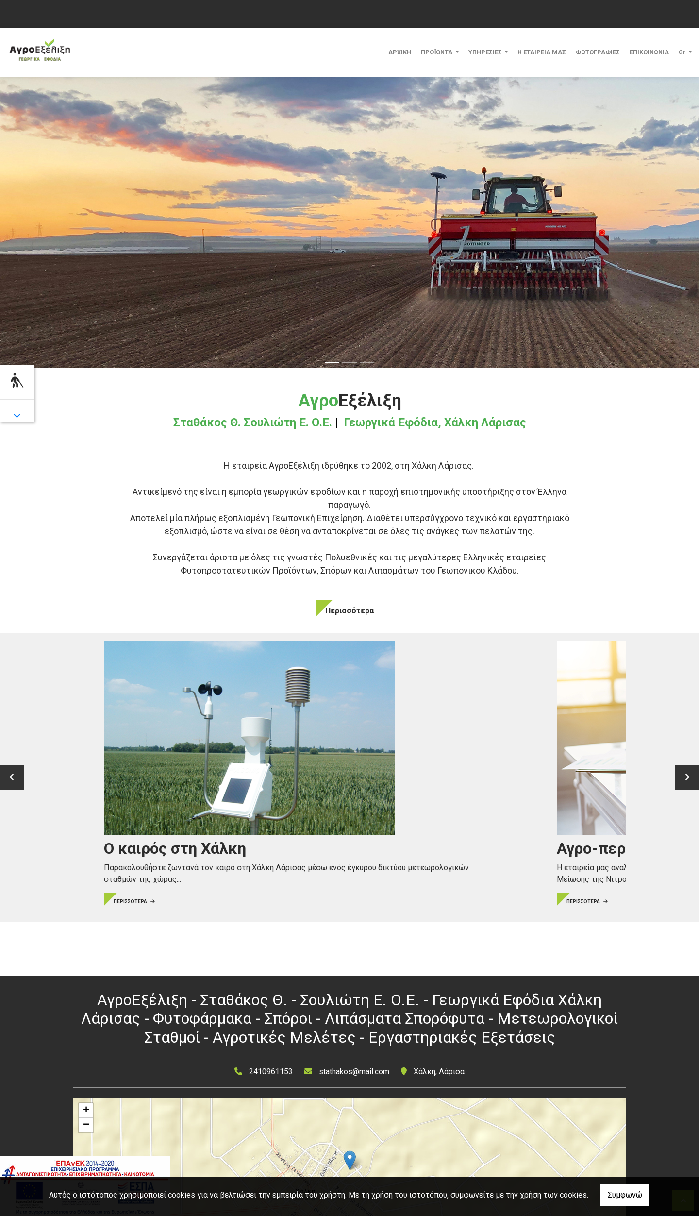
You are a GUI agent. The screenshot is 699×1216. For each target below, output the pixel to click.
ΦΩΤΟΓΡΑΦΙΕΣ (598, 52)
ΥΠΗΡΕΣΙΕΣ (485, 52)
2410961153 (271, 1071)
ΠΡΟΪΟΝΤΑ (437, 52)
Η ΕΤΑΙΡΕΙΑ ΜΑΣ (541, 52)
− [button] (86, 1125)
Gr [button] (683, 52)
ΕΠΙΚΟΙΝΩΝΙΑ (649, 52)
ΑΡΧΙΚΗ (399, 52)
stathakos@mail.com (354, 1071)
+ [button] (86, 1110)
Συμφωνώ (625, 1194)
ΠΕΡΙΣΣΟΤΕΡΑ (110, 854)
